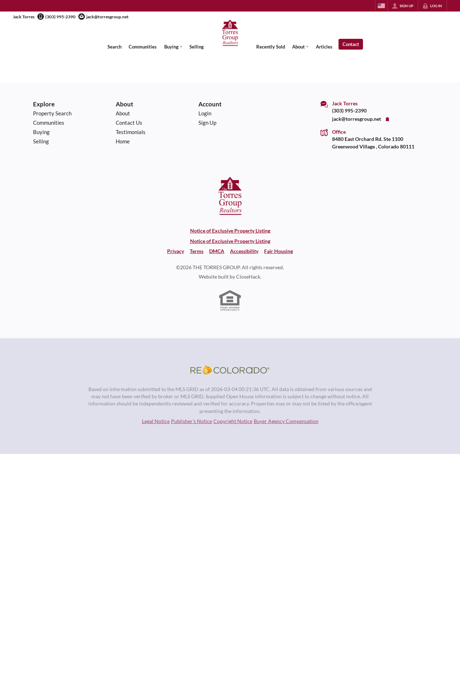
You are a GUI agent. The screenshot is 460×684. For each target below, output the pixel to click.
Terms (196, 251)
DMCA (216, 251)
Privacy (175, 251)
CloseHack (248, 277)
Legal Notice (156, 421)
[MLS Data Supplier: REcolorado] (230, 369)
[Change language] (381, 6)
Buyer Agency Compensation (286, 421)
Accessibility (244, 251)
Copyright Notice (232, 421)
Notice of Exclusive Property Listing (230, 231)
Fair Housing (278, 251)
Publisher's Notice (191, 421)
